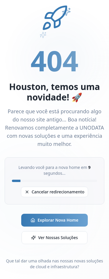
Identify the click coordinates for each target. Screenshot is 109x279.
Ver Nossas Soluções (54, 237)
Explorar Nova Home (54, 220)
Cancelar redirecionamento (55, 192)
